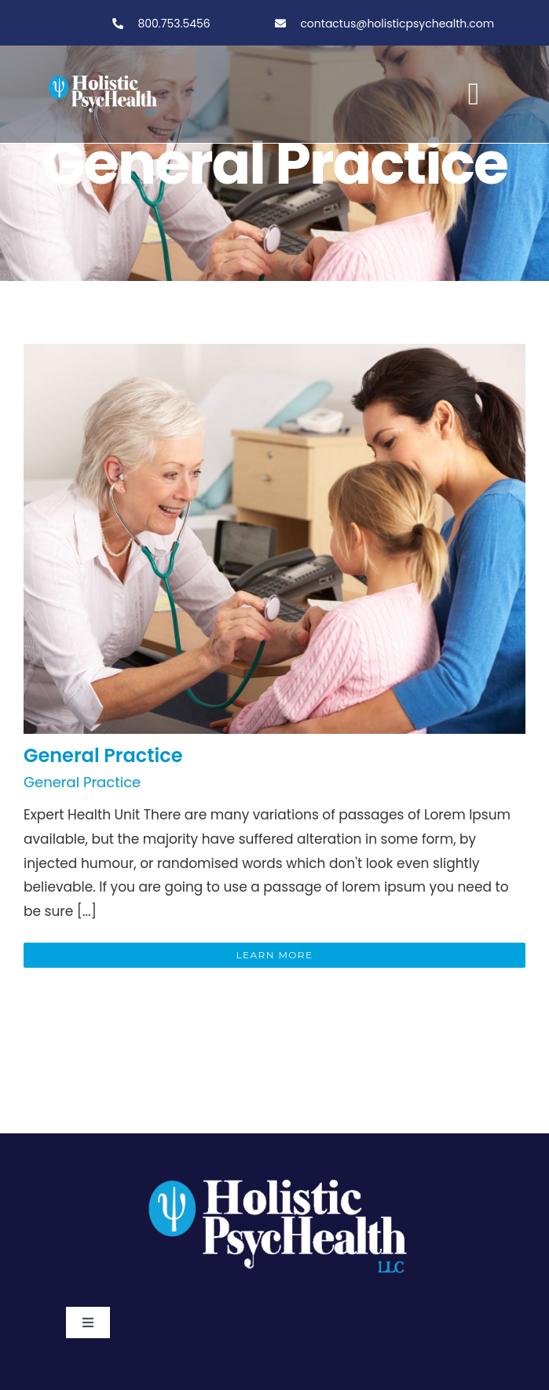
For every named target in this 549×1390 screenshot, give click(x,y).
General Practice (103, 755)
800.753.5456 (172, 23)
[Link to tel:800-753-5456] (118, 24)
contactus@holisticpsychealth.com (397, 23)
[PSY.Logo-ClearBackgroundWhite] (274, 1172)
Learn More (274, 955)
